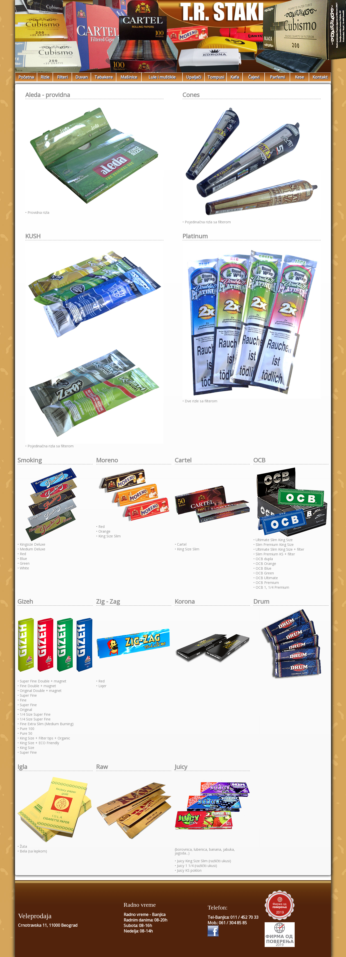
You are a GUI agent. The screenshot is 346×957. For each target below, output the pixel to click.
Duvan (81, 77)
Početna (26, 77)
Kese (299, 77)
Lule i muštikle (162, 77)
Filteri (62, 77)
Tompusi (215, 77)
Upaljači (193, 77)
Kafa (234, 77)
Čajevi (253, 77)
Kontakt (319, 77)
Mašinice (128, 77)
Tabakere (103, 77)
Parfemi (277, 77)
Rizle (45, 77)
